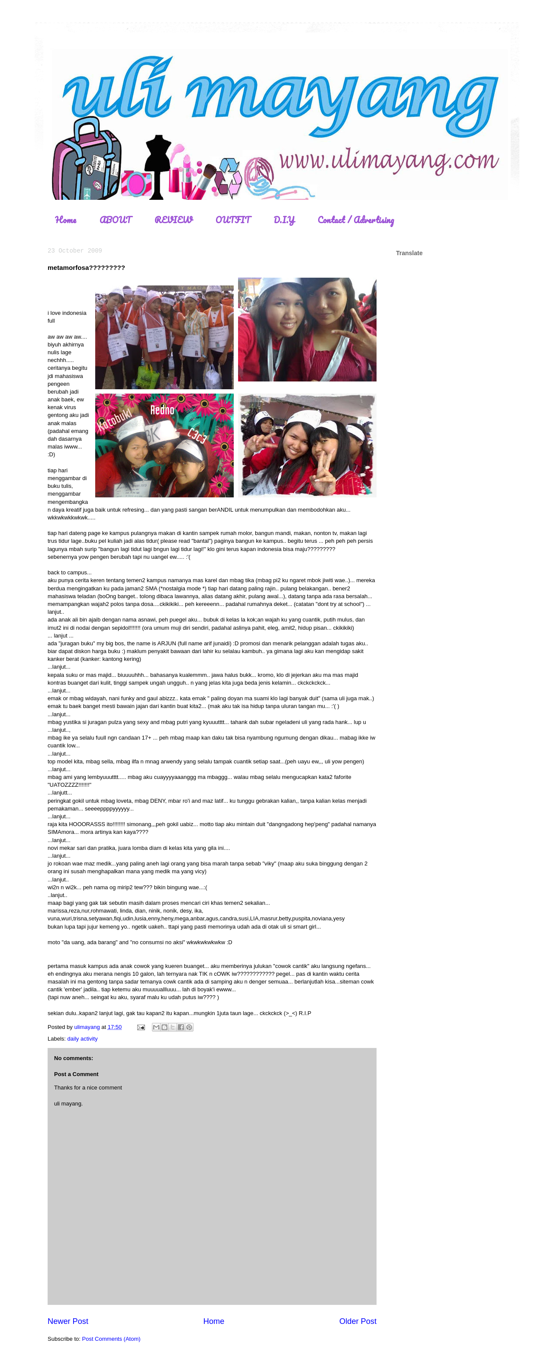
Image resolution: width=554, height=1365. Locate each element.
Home (65, 220)
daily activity (83, 1038)
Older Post (358, 1321)
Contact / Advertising (356, 220)
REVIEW (173, 220)
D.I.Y (284, 220)
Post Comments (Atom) (111, 1339)
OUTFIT (233, 220)
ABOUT (115, 220)
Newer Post (68, 1321)
